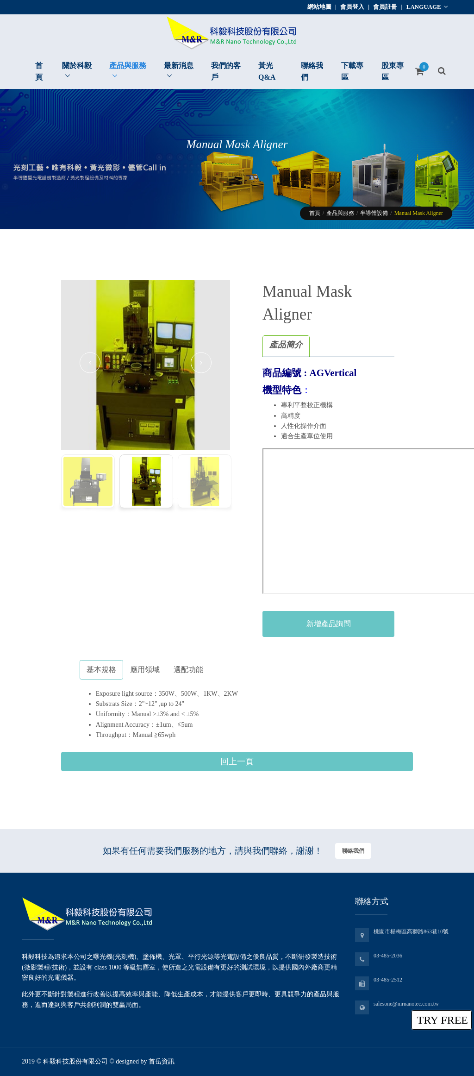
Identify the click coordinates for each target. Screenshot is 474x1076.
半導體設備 (374, 213)
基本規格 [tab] (101, 669)
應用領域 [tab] (145, 669)
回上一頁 (237, 761)
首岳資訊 (162, 1061)
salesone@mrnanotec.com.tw (406, 1003)
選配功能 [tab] (188, 669)
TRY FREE (442, 1020)
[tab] (286, 346)
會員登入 (352, 6)
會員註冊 (385, 6)
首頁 (314, 213)
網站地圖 (319, 6)
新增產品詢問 (328, 624)
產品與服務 (340, 213)
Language (427, 6)
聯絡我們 (353, 851)
